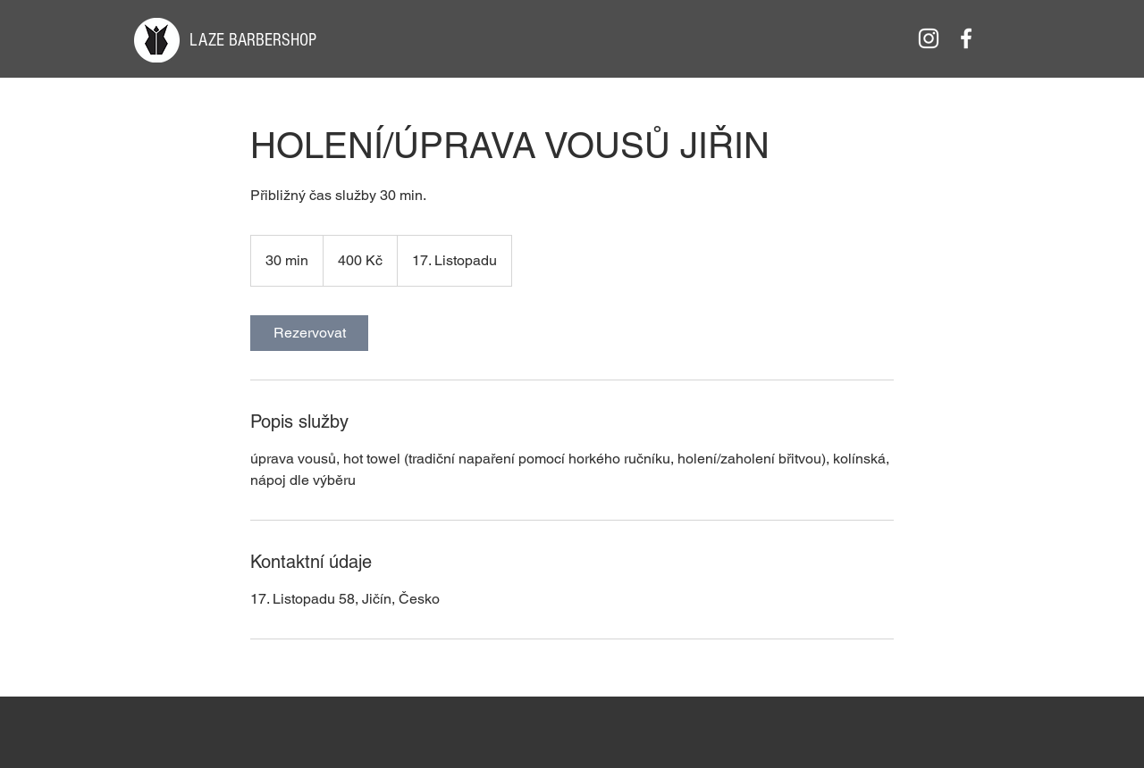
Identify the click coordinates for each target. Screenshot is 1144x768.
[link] (309, 333)
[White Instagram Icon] (928, 38)
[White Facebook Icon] (966, 38)
